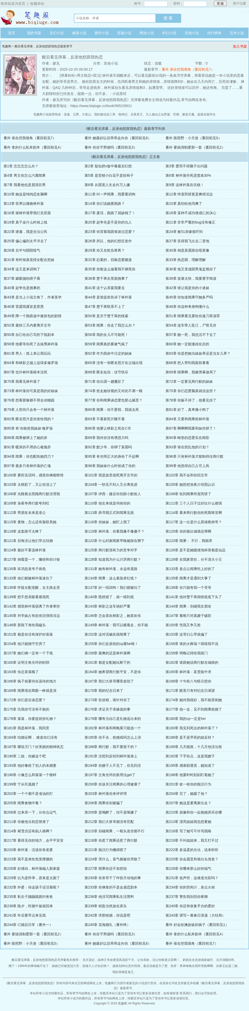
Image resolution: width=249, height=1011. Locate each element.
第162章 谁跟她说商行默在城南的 (191, 662)
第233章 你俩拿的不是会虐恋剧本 (111, 887)
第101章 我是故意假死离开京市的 (111, 475)
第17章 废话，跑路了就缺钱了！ (110, 213)
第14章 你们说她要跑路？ (105, 203)
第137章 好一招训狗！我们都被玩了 (113, 587)
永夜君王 (137, 114)
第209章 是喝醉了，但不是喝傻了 (111, 812)
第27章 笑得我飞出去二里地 (187, 241)
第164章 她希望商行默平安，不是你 (113, 672)
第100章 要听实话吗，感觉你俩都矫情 (34, 475)
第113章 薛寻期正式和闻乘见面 (109, 513)
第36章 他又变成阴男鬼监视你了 (190, 269)
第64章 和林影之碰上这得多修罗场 (31, 363)
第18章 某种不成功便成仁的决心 (190, 213)
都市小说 (102, 33)
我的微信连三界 (104, 114)
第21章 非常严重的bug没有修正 (190, 222)
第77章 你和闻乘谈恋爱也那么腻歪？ (113, 400)
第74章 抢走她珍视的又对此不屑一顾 (113, 391)
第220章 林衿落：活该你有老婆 (28, 850)
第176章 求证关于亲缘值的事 (107, 709)
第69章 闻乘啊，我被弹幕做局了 (190, 372)
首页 (11, 33)
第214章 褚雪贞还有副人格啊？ (28, 831)
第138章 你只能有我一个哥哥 (188, 587)
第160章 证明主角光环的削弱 (26, 662)
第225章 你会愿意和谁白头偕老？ (191, 859)
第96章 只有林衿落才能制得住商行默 (194, 456)
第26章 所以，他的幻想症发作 (108, 241)
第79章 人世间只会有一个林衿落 (29, 410)
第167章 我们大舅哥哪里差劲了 (109, 681)
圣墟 (67, 114)
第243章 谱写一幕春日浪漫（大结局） (195, 915)
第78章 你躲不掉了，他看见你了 (190, 400)
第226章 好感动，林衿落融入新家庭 (32, 868)
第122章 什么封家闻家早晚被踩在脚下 (114, 541)
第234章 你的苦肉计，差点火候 (190, 887)
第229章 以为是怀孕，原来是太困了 (32, 878)
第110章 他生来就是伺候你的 (107, 503)
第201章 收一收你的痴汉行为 (188, 784)
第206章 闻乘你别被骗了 (104, 803)
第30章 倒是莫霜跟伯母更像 (187, 250)
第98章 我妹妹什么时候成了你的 (110, 466)
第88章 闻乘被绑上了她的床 (25, 438)
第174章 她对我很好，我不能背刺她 (193, 700)
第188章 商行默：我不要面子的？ (111, 747)
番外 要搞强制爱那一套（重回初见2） (195, 147)
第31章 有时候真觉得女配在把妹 (29, 260)
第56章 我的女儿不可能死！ (106, 335)
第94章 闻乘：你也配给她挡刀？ (29, 456)
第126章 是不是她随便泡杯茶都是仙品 (195, 550)
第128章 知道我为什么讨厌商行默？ (113, 559)
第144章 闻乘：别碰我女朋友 (188, 606)
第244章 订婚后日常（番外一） (28, 925)
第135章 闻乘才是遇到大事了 (188, 578)
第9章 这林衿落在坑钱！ (184, 185)
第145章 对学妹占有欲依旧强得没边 (32, 616)
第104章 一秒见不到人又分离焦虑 (111, 484)
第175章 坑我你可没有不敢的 (26, 709)
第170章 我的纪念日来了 (104, 691)
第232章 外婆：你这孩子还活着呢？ (32, 887)
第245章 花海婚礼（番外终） (107, 925)
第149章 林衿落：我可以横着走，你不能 (116, 625)
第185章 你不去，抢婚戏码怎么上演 (113, 737)
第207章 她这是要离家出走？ (188, 803)
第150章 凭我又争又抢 (183, 625)
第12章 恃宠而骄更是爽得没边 (189, 194)
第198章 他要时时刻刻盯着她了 (190, 775)
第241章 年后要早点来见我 (25, 915)
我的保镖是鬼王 (123, 972)
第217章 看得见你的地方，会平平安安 (34, 840)
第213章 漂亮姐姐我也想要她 (188, 822)
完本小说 (237, 33)
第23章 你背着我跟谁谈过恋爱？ (110, 232)
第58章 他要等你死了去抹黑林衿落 (31, 344)
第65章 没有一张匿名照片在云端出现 (113, 363)
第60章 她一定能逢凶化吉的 (187, 344)
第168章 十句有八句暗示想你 (188, 681)
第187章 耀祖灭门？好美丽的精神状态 (34, 747)
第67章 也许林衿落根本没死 (25, 372)
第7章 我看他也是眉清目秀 (25, 185)
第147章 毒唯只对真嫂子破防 (188, 616)
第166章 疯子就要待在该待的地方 (30, 681)
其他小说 (192, 33)
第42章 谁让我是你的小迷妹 (187, 288)
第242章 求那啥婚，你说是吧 (107, 915)
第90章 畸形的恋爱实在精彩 (187, 438)
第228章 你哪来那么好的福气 (188, 868)
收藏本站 (37, 4)
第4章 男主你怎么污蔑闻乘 (25, 175)
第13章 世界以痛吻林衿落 (24, 203)
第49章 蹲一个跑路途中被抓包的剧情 (32, 316)
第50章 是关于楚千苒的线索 (106, 316)
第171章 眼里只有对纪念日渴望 (190, 691)
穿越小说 (124, 33)
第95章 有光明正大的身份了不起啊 (112, 456)
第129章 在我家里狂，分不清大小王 (193, 559)
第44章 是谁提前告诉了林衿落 (108, 297)
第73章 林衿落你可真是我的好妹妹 (31, 391)
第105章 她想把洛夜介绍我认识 (190, 484)
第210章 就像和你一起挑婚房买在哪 (193, 812)
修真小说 (79, 33)
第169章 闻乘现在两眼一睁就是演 (30, 691)
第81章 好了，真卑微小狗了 (187, 410)
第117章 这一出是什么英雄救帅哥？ (193, 522)
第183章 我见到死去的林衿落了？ (191, 728)
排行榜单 (214, 33)
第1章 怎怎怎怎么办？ (21, 166)
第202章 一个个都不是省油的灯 (28, 794)
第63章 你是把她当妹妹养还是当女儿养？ (198, 353)
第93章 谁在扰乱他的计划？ (187, 447)
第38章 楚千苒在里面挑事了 (106, 278)
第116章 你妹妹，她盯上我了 (107, 522)
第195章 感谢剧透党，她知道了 (190, 765)
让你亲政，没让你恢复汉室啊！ (158, 960)
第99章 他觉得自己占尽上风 (187, 466)
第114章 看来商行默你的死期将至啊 (193, 513)
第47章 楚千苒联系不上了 (105, 307)
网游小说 (147, 33)
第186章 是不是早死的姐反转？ (190, 737)
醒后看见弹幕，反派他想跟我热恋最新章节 (43, 46)
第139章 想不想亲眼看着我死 (26, 597)
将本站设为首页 (13, 4)
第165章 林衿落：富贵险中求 (188, 672)
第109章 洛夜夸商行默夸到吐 (26, 503)
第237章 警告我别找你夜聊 (186, 897)
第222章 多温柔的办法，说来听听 (191, 850)
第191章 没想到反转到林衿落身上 (111, 756)
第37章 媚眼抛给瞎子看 (22, 278)
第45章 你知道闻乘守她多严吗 (189, 297)
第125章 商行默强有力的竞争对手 (111, 550)
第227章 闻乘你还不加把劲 (106, 868)
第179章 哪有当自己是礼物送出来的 (113, 719)
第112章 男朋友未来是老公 (25, 513)
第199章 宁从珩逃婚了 (21, 784)
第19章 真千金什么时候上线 (25, 222)
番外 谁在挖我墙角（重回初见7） (188, 69)
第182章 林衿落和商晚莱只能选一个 (113, 728)
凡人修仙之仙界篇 (158, 114)
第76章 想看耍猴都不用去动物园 (29, 400)
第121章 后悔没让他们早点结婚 (28, 541)
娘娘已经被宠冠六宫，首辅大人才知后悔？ (81, 966)
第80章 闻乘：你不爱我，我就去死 (112, 410)
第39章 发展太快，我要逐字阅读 (190, 278)
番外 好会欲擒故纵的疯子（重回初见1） (197, 925)
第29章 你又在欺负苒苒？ (105, 250)
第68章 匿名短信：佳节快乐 (106, 372)
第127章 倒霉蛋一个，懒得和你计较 (32, 559)
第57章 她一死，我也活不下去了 (190, 335)
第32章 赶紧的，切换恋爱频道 (108, 260)
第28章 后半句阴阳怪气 (22, 250)
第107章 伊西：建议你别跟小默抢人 (113, 494)
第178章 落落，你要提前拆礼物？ (30, 719)
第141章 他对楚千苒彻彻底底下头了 (193, 597)
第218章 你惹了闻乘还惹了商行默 (111, 840)
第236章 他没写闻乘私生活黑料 (109, 897)
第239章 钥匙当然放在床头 (106, 906)
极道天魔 (188, 114)
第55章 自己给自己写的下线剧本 (29, 335)
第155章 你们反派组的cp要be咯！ (111, 644)
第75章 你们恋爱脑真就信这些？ (190, 391)
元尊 (76, 114)
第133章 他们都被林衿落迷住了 (28, 578)
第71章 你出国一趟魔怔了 (105, 381)
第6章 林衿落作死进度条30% (188, 175)
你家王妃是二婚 (226, 966)
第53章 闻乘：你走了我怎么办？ (110, 325)
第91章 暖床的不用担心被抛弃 (27, 447)
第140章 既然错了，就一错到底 (109, 597)
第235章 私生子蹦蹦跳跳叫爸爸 (28, 897)
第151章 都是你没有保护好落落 (28, 634)
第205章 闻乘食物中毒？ (23, 803)
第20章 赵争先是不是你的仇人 (108, 222)
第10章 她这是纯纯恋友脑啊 (25, 194)
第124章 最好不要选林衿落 (25, 550)
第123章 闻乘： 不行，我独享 (188, 541)
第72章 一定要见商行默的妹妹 (189, 381)
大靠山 (86, 114)
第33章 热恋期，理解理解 (185, 260)
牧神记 (123, 114)
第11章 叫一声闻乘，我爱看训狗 (110, 194)
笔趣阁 (32, 17)
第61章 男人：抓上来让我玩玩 (27, 353)
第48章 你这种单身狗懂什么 (187, 307)
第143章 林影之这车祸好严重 (107, 606)
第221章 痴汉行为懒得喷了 (106, 850)
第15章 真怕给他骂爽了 (183, 203)
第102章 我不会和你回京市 (186, 475)
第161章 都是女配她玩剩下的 (107, 662)
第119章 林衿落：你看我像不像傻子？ (114, 531)
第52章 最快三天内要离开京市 (27, 325)
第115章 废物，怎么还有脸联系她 (30, 522)
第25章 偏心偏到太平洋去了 (25, 241)
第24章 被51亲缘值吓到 (184, 232)
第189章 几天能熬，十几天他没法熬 (193, 747)
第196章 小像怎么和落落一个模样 (30, 775)
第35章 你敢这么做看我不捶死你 (110, 269)
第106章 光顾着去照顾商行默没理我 (32, 494)
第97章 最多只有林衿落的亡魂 (27, 466)
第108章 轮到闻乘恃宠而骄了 (188, 494)
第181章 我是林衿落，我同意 (26, 728)
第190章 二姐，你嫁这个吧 (25, 756)
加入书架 (240, 46)
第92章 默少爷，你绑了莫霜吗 (108, 447)
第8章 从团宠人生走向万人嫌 (107, 185)
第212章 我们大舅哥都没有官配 (109, 822)
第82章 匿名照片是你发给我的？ (29, 419)
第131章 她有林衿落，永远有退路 (111, 569)
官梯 (176, 114)
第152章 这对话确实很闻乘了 (107, 634)
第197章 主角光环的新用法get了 (110, 775)
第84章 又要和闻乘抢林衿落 (187, 419)
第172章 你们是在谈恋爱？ (25, 700)
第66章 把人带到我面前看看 (187, 363)
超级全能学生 (206, 114)
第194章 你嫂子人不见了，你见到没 (113, 765)
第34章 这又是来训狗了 (22, 269)
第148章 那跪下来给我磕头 (25, 625)
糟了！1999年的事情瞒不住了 (29, 966)
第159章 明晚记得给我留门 (186, 653)
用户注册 (239, 3)
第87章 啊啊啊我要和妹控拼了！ (190, 428)
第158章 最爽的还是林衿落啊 (107, 653)
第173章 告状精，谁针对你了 (107, 700)
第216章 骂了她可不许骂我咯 (188, 831)
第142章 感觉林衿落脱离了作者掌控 (32, 606)
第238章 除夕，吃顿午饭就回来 (28, 906)
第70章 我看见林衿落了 (22, 381)
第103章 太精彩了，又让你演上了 (30, 484)
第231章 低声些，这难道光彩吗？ (191, 878)
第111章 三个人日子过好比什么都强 (193, 503)
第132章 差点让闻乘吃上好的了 (190, 569)
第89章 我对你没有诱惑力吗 (106, 438)
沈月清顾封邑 (225, 960)
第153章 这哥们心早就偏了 (186, 634)
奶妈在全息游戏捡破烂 (198, 960)
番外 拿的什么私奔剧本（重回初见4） (33, 147)
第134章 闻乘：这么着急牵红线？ (111, 578)
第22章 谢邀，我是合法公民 (25, 232)
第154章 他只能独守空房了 (25, 644)
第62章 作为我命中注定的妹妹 (108, 353)
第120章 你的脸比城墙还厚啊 (188, 531)
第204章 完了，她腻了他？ (186, 794)
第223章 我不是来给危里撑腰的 (28, 859)
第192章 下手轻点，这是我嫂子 (190, 756)
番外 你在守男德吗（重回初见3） (111, 147)
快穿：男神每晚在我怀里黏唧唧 (192, 966)
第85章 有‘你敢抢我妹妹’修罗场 (28, 428)
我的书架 (34, 33)
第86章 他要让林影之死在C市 (108, 428)
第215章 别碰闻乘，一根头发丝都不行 (114, 831)
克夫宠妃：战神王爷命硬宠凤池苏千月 (108, 960)
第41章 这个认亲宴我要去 (105, 288)
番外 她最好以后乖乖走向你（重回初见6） (118, 138)
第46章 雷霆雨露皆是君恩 (24, 307)
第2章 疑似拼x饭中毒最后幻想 (108, 166)
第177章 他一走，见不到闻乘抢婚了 (193, 709)
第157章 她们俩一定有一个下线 (28, 653)
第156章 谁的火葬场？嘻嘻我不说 (191, 644)
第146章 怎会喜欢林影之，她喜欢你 (113, 616)
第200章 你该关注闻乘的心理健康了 (113, 784)
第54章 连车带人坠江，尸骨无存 (190, 325)
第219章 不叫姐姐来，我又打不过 (191, 840)
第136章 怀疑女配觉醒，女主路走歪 (32, 587)
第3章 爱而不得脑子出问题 (186, 166)
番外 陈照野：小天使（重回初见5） (193, 138)
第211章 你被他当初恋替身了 (26, 822)
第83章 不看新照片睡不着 (105, 419)
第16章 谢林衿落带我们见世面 (27, 213)
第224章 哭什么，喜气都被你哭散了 (113, 859)
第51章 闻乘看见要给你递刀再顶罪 (192, 316)
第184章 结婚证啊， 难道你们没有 (30, 737)
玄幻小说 (57, 33)
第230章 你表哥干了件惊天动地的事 (113, 878)
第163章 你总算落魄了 (21, 672)
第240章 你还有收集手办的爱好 (190, 906)
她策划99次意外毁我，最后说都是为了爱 (140, 966)
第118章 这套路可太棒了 (23, 531)
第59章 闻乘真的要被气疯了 (106, 344)
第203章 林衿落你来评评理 (106, 794)
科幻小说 (169, 33)
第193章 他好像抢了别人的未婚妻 (30, 765)
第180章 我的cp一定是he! (185, 719)
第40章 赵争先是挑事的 (22, 288)
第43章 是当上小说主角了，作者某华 (32, 297)
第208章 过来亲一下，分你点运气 (30, 812)
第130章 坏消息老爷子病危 (25, 569)
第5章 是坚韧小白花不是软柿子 (109, 175)
